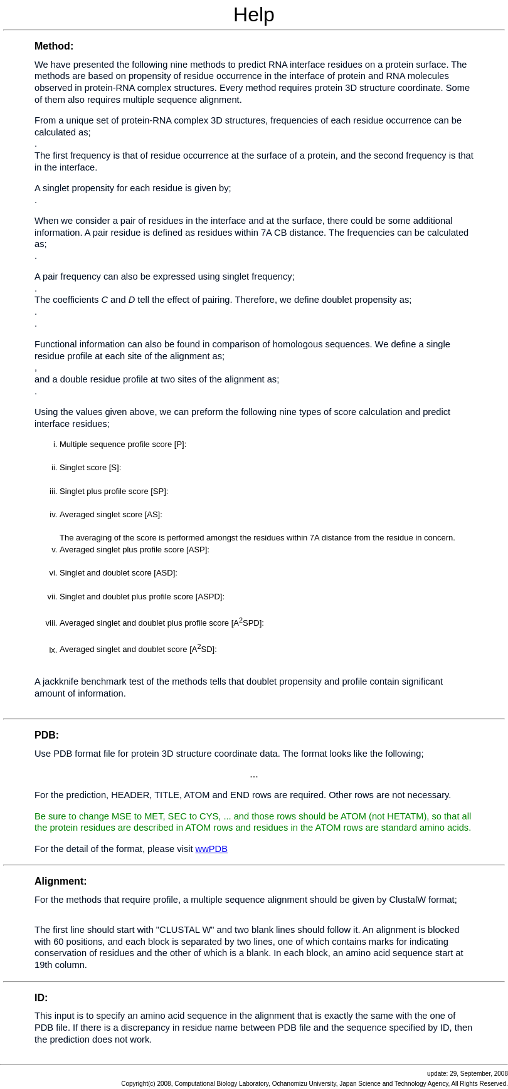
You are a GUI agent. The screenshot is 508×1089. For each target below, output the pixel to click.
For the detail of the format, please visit (115, 849)
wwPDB (212, 849)
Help (254, 361)
